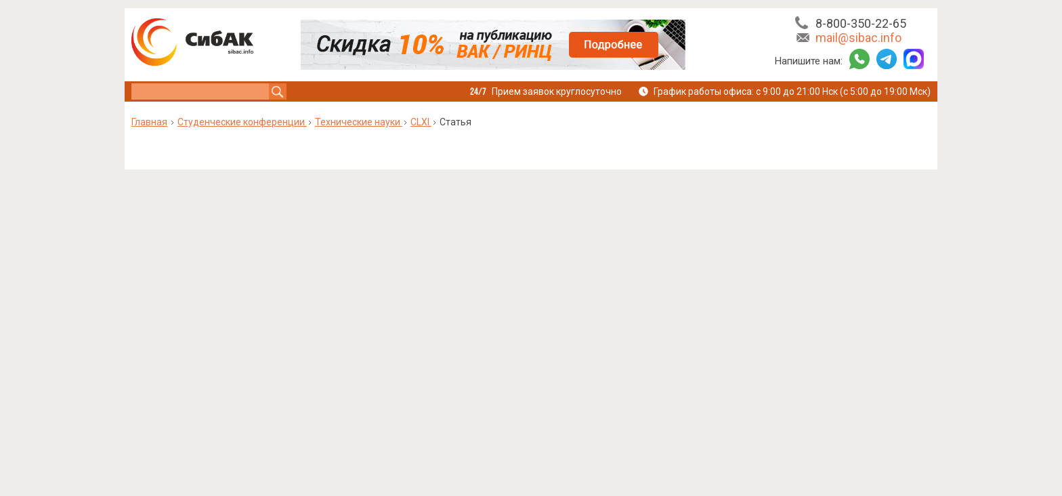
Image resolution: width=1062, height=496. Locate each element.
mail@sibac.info (858, 37)
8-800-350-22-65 (860, 23)
